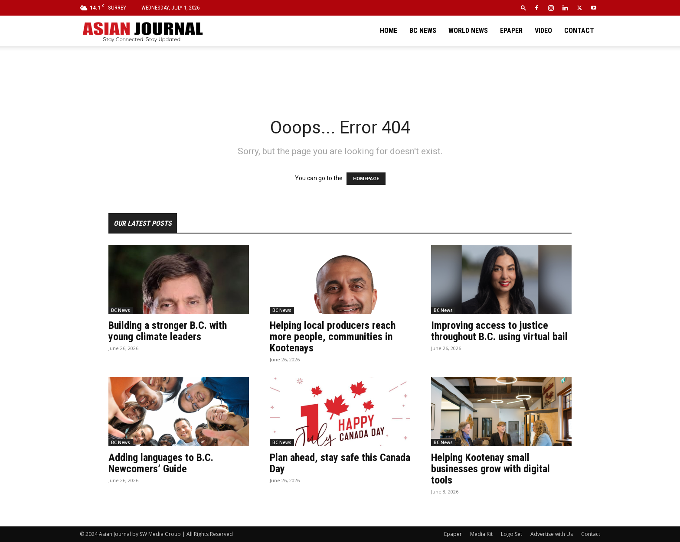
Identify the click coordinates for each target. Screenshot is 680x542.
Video (543, 30)
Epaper (511, 30)
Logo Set (511, 534)
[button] (523, 7)
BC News (422, 30)
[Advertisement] (340, 75)
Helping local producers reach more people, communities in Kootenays (333, 336)
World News (468, 30)
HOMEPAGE (366, 179)
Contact (579, 30)
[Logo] (142, 31)
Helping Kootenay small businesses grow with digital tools (490, 468)
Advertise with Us (551, 534)
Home (388, 30)
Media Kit (481, 534)
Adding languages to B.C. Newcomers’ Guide (160, 463)
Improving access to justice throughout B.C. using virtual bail (499, 331)
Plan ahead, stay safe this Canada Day (340, 463)
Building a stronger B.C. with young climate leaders (167, 331)
